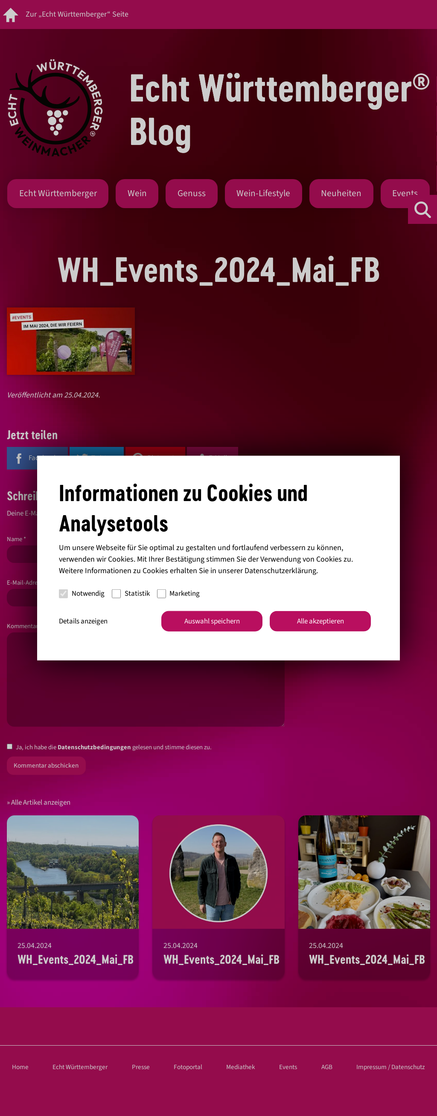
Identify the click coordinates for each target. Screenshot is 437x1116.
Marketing (178, 593)
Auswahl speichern (212, 621)
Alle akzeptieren (320, 621)
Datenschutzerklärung (280, 570)
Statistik (131, 593)
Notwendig (82, 593)
